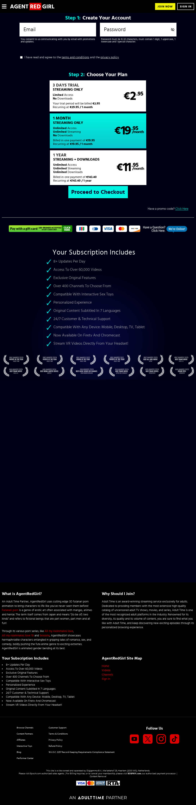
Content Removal (98, 776)
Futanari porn (10, 610)
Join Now (165, 6)
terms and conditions (75, 57)
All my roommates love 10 (18, 635)
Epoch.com (35, 773)
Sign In (185, 6)
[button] (49, 98)
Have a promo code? (168, 175)
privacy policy (109, 57)
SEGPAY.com (134, 773)
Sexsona (45, 635)
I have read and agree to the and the (71, 57)
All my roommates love (59, 631)
